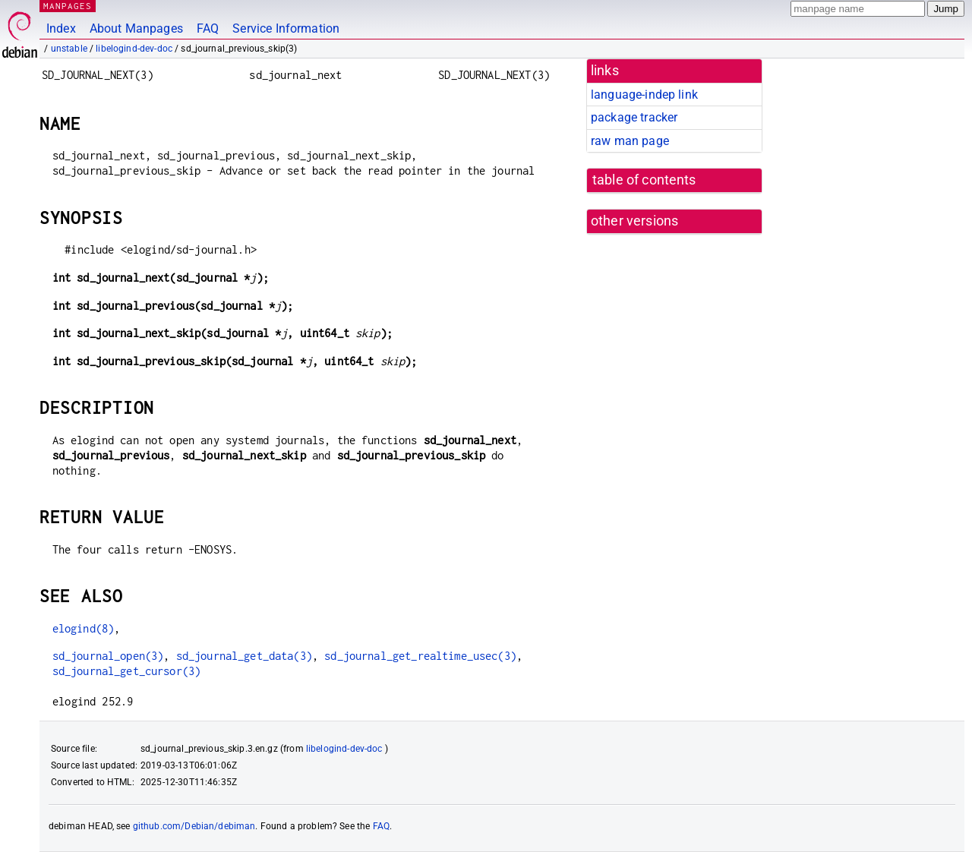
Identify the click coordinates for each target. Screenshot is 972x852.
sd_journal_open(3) (108, 655)
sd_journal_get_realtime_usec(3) (420, 655)
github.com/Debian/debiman (194, 826)
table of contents (644, 180)
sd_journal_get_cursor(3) (126, 670)
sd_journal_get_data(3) (244, 655)
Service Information (285, 28)
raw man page (630, 141)
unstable (69, 48)
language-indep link (644, 94)
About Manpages (136, 28)
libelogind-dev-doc (134, 48)
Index (61, 28)
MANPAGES (67, 6)
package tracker (634, 117)
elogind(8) (83, 628)
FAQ (208, 28)
